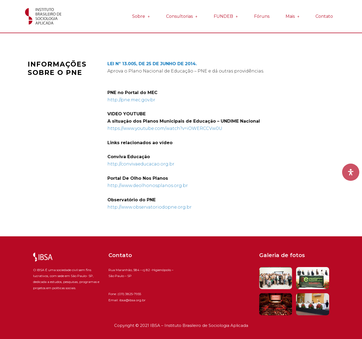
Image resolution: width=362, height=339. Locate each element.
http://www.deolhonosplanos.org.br (147, 185)
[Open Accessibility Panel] (350, 172)
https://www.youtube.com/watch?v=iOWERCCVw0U (164, 128)
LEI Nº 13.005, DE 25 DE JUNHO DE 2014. (152, 63)
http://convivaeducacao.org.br (140, 164)
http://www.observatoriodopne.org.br (149, 207)
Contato (324, 16)
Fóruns (261, 16)
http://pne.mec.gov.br (131, 99)
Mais (293, 16)
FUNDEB (226, 16)
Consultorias (182, 16)
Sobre (141, 16)
